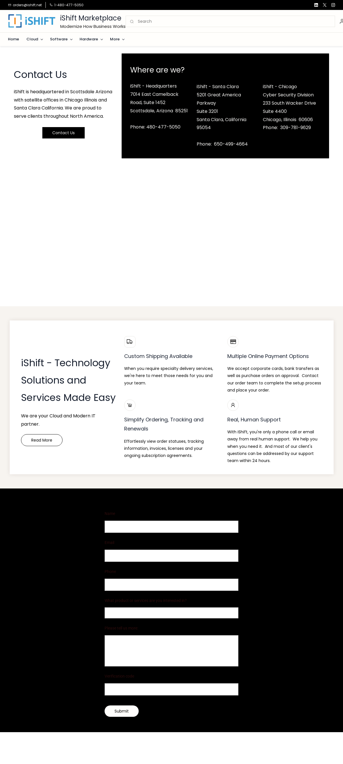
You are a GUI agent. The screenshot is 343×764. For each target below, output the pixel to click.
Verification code (119, 676)
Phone (110, 571)
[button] (63, 132)
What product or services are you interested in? (146, 600)
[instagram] (333, 5)
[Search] (236, 21)
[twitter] (325, 5)
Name (110, 513)
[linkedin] (316, 5)
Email (109, 542)
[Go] (132, 21)
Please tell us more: (121, 628)
